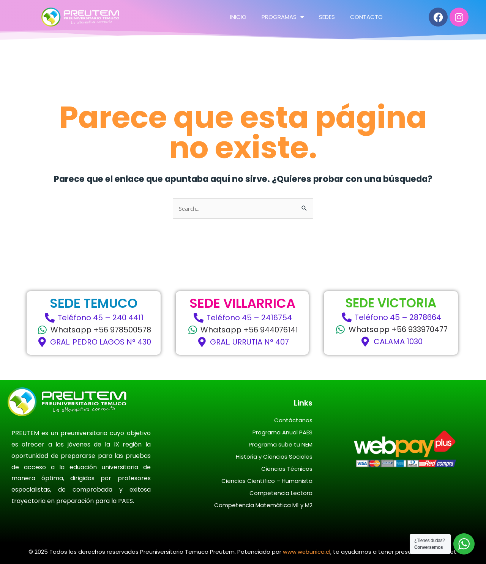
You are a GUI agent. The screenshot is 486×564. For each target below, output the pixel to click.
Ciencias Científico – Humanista (266, 481)
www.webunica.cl (307, 552)
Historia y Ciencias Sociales (274, 457)
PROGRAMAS (283, 17)
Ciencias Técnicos (286, 469)
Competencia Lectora (280, 493)
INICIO (238, 17)
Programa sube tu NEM (280, 444)
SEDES (327, 17)
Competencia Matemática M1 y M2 (263, 505)
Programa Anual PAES (282, 432)
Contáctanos (293, 420)
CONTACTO (366, 17)
